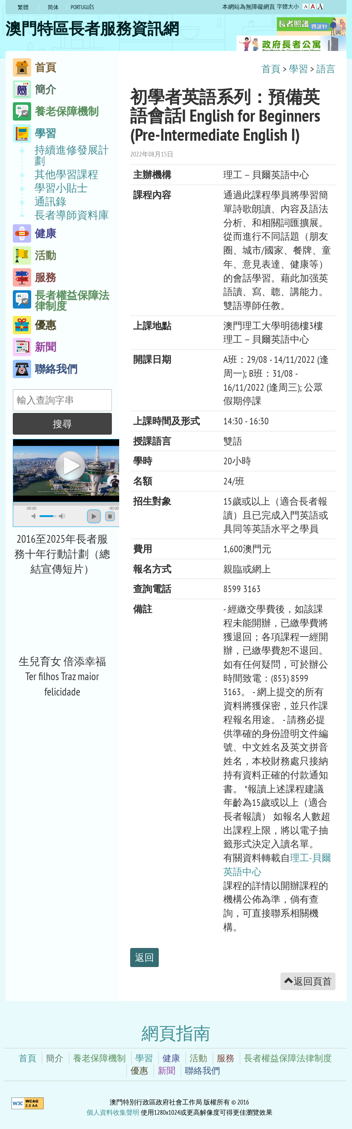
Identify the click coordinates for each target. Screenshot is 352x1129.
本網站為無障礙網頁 (248, 6)
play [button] (69, 465)
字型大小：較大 (313, 6)
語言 (326, 68)
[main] (232, 526)
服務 (45, 277)
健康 (45, 233)
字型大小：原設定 (305, 6)
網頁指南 (176, 1033)
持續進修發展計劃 (71, 155)
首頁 (45, 67)
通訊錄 (50, 201)
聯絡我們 (56, 369)
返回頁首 (308, 981)
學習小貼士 (61, 187)
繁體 (23, 7)
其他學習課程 (66, 174)
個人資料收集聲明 (113, 1112)
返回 (144, 957)
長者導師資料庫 (71, 215)
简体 (53, 7)
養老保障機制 (67, 111)
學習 (45, 133)
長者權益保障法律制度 (72, 299)
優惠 (45, 325)
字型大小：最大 (320, 6)
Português (82, 7)
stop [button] (110, 516)
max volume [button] (62, 516)
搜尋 (62, 423)
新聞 (45, 347)
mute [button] (35, 516)
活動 (45, 255)
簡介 (45, 89)
